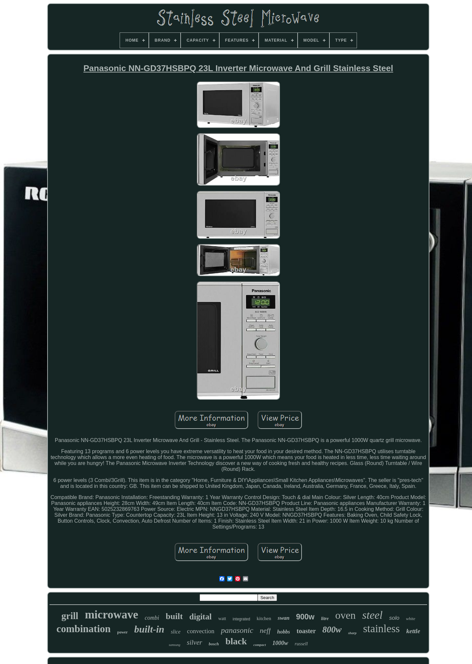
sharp (352, 633)
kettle (413, 631)
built (174, 616)
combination (83, 628)
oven (345, 615)
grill (69, 616)
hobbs (283, 631)
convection (200, 631)
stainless (381, 628)
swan (283, 618)
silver (194, 642)
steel (372, 615)
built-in (149, 629)
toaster (306, 630)
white (410, 618)
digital (200, 616)
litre (324, 618)
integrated (241, 619)
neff (265, 630)
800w (332, 629)
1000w (280, 643)
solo (394, 618)
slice (175, 631)
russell (301, 643)
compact (259, 645)
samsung (174, 645)
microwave (111, 614)
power (122, 632)
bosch (214, 643)
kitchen (264, 618)
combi (152, 617)
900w (305, 617)
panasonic (237, 630)
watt (222, 618)
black (236, 641)
